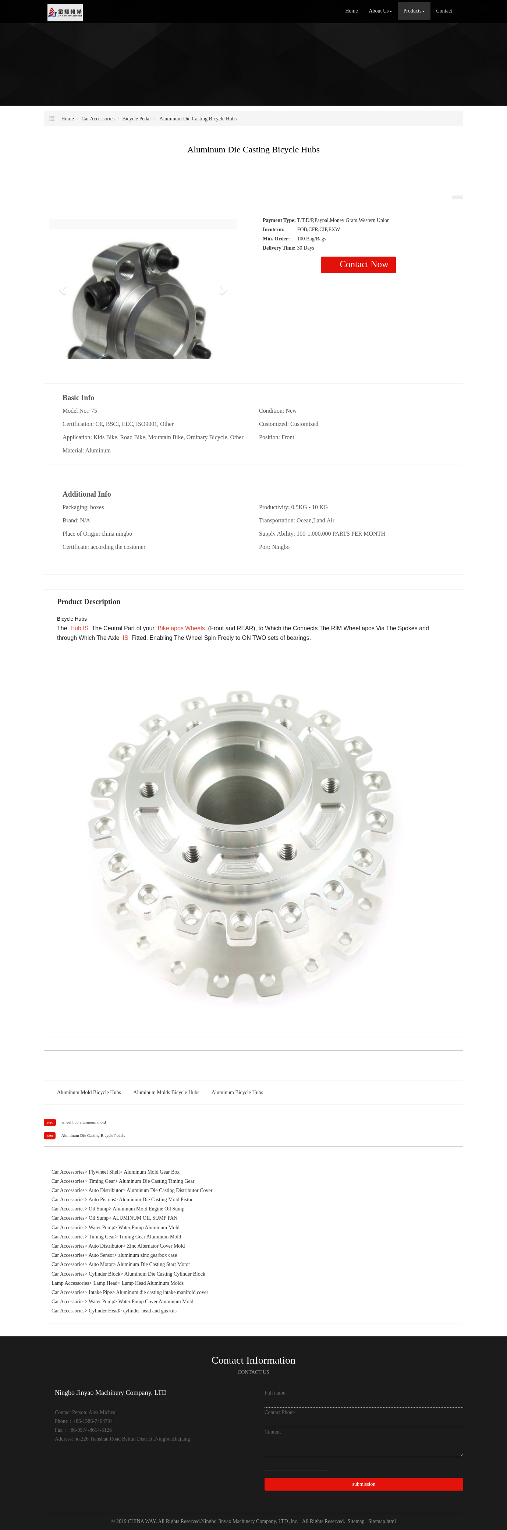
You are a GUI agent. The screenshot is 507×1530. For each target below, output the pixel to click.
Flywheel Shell (104, 1172)
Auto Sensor (101, 1255)
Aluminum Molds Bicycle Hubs (166, 1092)
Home (351, 11)
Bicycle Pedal (136, 118)
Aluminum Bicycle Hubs (237, 1092)
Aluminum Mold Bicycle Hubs (89, 1092)
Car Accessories (98, 118)
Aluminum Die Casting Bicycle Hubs (198, 118)
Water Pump (101, 1227)
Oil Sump (99, 1209)
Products (414, 11)
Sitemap (356, 1521)
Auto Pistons (101, 1199)
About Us (380, 11)
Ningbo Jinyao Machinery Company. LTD (245, 1521)
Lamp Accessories (70, 1283)
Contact (444, 11)
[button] (63, 289)
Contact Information (253, 1360)
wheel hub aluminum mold (83, 1122)
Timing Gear (102, 1181)
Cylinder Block (104, 1274)
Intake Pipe (100, 1292)
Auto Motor (100, 1264)
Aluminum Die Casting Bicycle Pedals (93, 1135)
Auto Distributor (105, 1190)
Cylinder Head (104, 1311)
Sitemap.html (382, 1521)
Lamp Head (105, 1283)
